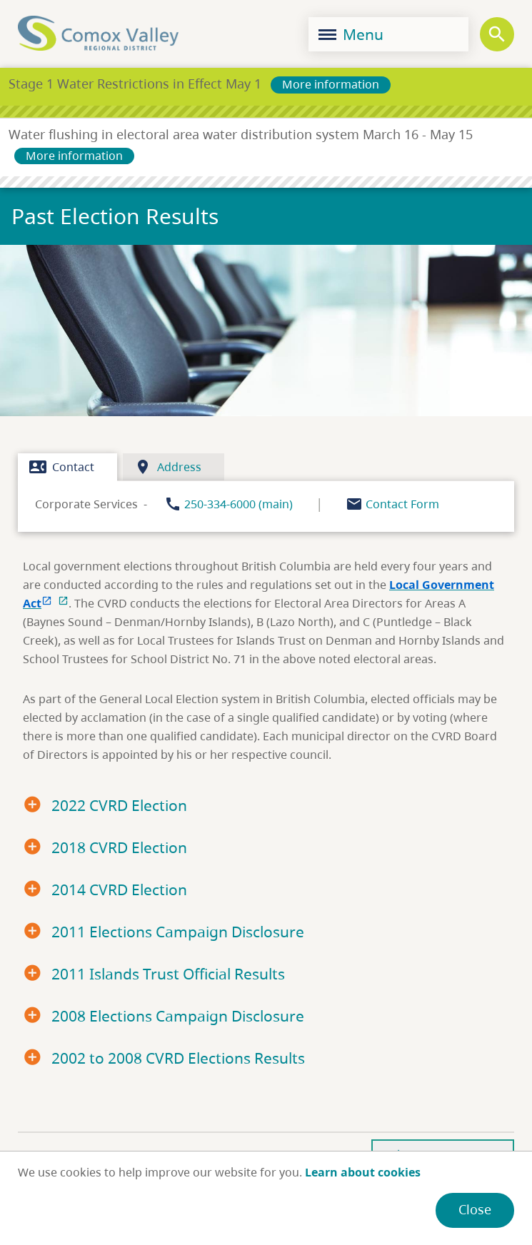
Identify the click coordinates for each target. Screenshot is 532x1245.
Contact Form (402, 504)
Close (474, 1209)
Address (167, 466)
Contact (61, 466)
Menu (350, 34)
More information (330, 84)
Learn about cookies (363, 1172)
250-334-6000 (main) (238, 504)
